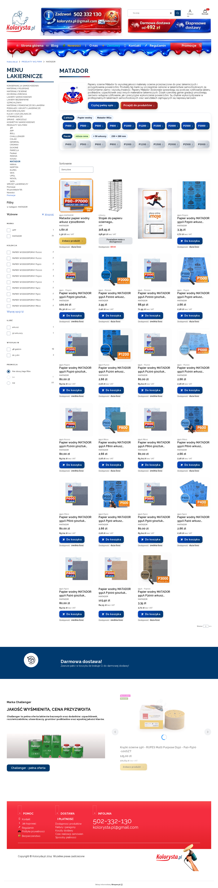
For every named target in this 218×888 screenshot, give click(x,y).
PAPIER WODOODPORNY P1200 (27, 258)
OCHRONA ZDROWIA (17, 94)
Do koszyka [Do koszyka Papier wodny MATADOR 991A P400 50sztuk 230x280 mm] (74, 614)
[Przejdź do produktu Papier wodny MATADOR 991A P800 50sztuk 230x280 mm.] (155, 420)
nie (13, 383)
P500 (83, 125)
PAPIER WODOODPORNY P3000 (27, 282)
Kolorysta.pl (12, 61)
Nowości (71, 46)
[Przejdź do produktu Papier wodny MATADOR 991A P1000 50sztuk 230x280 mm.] (76, 420)
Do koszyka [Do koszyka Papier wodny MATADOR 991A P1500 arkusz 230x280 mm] (192, 315)
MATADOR (17, 236)
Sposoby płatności (65, 837)
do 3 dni (15, 355)
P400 (68, 125)
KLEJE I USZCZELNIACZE (19, 114)
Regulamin (154, 46)
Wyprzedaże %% (14, 189)
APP (12, 131)
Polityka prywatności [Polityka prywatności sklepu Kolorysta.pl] (33, 831)
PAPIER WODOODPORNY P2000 (27, 270)
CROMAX (14, 144)
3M (11, 128)
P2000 (172, 125)
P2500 (187, 125)
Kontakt (132, 46)
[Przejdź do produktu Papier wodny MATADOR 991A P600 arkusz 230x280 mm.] (194, 420)
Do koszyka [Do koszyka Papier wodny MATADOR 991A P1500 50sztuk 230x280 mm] (74, 390)
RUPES (13, 170)
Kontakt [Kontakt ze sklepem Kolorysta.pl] (26, 819)
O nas (91, 46)
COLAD (13, 139)
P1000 (127, 125)
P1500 (157, 125)
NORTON (14, 167)
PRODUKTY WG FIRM (32, 61)
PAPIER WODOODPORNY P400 (26, 288)
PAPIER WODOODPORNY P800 (26, 306)
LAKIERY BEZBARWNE (18, 99)
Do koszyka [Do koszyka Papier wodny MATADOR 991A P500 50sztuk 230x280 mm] (152, 539)
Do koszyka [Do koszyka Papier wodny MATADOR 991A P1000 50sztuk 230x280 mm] (74, 464)
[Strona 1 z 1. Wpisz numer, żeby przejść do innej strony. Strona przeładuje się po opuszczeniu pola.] (205, 626)
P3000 (201, 125)
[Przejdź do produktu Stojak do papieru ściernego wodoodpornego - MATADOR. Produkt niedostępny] (116, 195)
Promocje (191, 45)
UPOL (12, 175)
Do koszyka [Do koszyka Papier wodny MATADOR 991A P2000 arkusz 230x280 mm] (113, 315)
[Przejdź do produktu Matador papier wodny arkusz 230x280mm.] (76, 195)
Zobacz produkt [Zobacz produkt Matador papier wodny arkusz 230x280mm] (71, 241)
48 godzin (16, 349)
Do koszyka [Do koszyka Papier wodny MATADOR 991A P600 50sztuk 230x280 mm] (74, 539)
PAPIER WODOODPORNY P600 (26, 300)
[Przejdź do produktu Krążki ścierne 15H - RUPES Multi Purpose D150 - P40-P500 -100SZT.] (161, 718)
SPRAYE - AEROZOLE (17, 119)
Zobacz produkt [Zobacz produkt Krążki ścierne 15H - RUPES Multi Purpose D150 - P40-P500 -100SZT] (132, 767)
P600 (98, 125)
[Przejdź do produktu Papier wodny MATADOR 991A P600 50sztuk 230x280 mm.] (76, 494)
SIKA (12, 173)
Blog (51, 46)
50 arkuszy (17, 333)
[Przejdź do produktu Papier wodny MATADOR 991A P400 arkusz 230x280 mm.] (194, 494)
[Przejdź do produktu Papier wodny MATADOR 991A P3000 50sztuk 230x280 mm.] (116, 569)
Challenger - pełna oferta (28, 768)
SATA (12, 181)
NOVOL (13, 178)
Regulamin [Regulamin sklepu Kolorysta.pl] (28, 827)
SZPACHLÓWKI (14, 102)
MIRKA (13, 164)
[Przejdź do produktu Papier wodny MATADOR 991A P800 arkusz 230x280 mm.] (116, 420)
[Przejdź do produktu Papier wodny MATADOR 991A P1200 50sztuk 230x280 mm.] (155, 345)
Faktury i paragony (65, 827)
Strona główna (28, 46)
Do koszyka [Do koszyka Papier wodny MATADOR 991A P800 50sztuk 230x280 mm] (152, 464)
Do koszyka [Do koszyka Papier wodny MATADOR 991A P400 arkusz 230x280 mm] (192, 539)
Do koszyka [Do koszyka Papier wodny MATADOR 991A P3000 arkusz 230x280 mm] (152, 614)
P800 (113, 125)
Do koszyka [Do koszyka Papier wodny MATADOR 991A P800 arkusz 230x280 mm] (113, 464)
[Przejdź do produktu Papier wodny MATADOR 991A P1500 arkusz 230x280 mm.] (194, 270)
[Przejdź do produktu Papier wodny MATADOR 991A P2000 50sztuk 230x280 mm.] (155, 270)
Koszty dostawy (64, 830)
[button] (178, 13)
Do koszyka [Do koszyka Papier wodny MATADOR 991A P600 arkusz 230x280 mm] (192, 464)
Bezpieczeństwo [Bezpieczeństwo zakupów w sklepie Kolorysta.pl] (31, 836)
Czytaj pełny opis (102, 105)
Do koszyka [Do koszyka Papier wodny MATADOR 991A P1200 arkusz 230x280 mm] (113, 390)
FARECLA (14, 150)
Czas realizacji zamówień (69, 834)
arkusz (15, 327)
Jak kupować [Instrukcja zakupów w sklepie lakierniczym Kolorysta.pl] (29, 823)
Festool (13, 153)
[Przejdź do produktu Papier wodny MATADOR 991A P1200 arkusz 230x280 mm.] (116, 345)
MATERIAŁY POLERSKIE (18, 88)
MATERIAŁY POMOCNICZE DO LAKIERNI (25, 105)
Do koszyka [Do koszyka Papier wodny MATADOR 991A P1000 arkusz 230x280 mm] (192, 390)
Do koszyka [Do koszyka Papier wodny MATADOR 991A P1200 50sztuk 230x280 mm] (152, 390)
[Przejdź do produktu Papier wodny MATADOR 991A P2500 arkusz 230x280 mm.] (194, 195)
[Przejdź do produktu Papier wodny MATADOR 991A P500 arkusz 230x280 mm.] (116, 494)
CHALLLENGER (17, 136)
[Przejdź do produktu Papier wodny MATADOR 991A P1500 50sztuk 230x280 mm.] (76, 345)
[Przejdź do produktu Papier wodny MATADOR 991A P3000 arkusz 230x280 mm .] (155, 569)
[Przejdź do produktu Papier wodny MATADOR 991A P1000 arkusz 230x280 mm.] (194, 345)
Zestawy (110, 46)
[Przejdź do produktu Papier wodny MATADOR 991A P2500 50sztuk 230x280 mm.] (76, 270)
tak (13, 377)
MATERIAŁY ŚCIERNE (17, 91)
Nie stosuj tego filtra (21, 371)
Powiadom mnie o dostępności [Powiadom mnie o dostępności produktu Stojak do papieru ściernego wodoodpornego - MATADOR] (116, 240)
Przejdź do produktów (137, 105)
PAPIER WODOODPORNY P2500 (27, 276)
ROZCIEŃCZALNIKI (16, 111)
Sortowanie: (65, 163)
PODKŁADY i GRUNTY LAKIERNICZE (24, 108)
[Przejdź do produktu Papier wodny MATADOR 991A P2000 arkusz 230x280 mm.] (116, 270)
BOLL (12, 133)
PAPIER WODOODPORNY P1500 (26, 264)
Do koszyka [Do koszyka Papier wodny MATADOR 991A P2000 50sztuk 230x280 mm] (152, 315)
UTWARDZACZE (15, 116)
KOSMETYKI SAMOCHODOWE (21, 122)
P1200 (142, 125)
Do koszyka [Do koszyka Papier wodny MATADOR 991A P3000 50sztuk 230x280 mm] (113, 614)
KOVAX (13, 159)
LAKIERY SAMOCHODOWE (19, 97)
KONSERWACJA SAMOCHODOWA (23, 86)
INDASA (13, 156)
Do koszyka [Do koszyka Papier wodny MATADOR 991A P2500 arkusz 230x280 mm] (192, 240)
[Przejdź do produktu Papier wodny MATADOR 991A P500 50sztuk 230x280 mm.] (155, 494)
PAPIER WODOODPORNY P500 (26, 294)
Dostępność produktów (68, 823)
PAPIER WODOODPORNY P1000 (27, 252)
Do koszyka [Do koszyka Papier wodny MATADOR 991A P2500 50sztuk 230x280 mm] (74, 315)
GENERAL (14, 142)
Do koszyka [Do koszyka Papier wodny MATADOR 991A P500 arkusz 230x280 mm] (113, 539)
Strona (199, 626)
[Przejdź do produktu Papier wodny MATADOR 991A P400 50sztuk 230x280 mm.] (76, 569)
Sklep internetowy (107, 884)
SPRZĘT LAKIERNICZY (17, 184)
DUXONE (14, 147)
